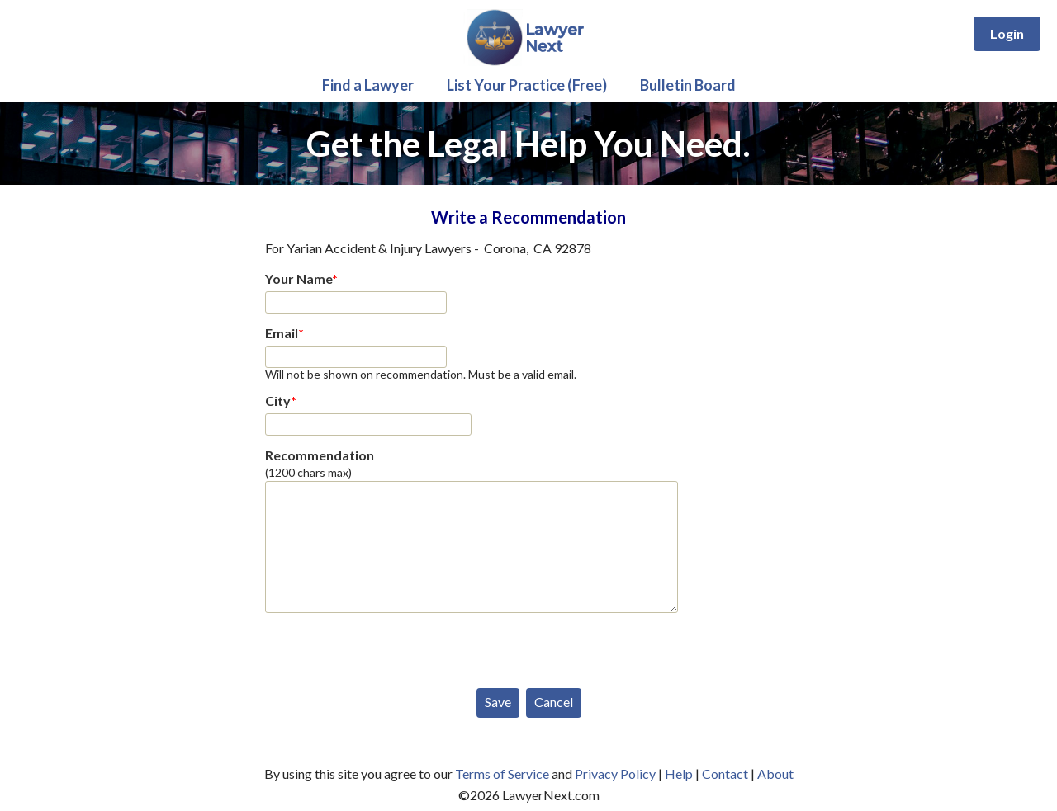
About (775, 773)
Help (679, 773)
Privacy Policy (615, 773)
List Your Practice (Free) (527, 85)
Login (1007, 33)
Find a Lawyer (368, 85)
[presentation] (390, 647)
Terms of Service (502, 773)
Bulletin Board (688, 85)
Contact (725, 773)
